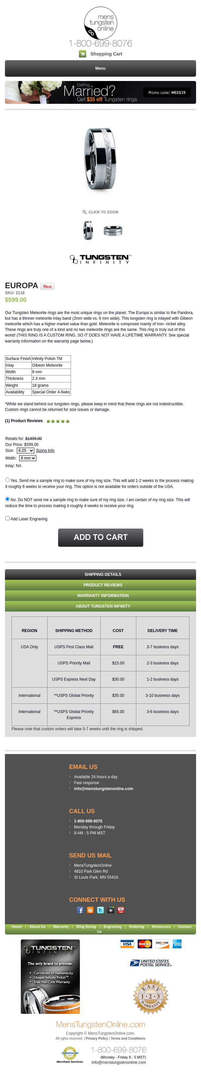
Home (17, 927)
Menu (100, 68)
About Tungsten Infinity (103, 606)
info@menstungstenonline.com (103, 788)
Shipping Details (102, 574)
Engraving (112, 927)
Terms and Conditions (128, 1038)
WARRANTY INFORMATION (103, 595)
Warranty (61, 927)
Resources (161, 927)
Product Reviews (103, 585)
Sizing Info (45, 450)
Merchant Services (70, 1061)
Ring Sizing (86, 927)
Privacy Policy (97, 1038)
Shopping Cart (106, 54)
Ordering (136, 927)
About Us (37, 927)
